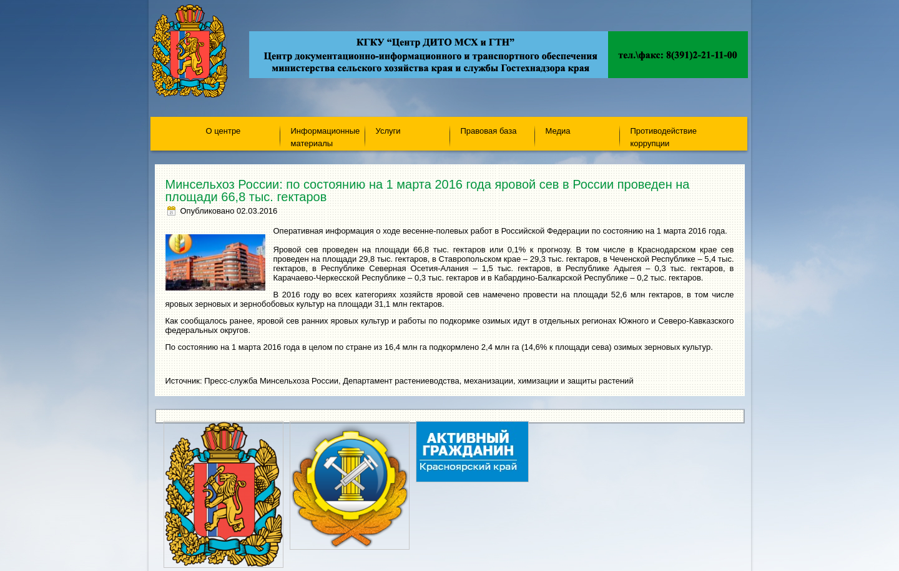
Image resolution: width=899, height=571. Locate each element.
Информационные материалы (325, 136)
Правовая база (489, 131)
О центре (223, 131)
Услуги (388, 131)
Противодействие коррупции (664, 136)
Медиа (558, 131)
